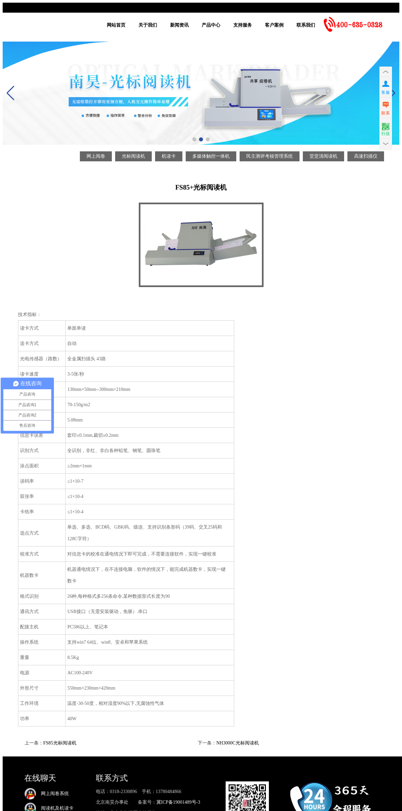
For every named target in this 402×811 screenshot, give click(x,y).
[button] (194, 139)
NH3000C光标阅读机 (237, 742)
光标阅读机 (133, 156)
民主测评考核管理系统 (269, 156)
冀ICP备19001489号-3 (178, 802)
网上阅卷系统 (46, 793)
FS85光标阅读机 (60, 742)
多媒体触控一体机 (211, 156)
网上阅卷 (96, 156)
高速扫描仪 (365, 156)
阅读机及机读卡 (49, 808)
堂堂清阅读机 (323, 156)
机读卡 (169, 156)
